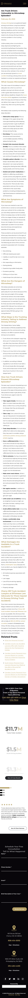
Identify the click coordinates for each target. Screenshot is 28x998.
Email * (3, 880)
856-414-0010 (12, 697)
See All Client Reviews (17, 828)
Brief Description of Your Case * (11, 894)
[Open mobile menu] (24, 3)
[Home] (12, 4)
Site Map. (17, 995)
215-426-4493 (14, 966)
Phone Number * (6, 867)
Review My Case (19, 909)
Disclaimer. (11, 995)
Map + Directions (14, 945)
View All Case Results (14, 778)
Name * (3, 853)
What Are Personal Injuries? (14, 640)
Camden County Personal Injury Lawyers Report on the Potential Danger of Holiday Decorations (16, 675)
